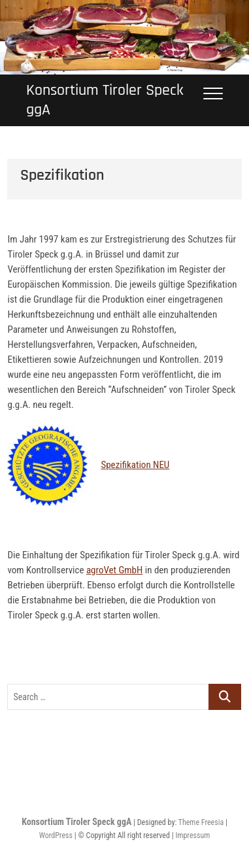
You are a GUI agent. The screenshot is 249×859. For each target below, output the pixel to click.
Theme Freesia (201, 822)
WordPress (56, 835)
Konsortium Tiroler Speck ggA (105, 100)
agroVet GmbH (114, 570)
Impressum (192, 835)
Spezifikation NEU (135, 465)
